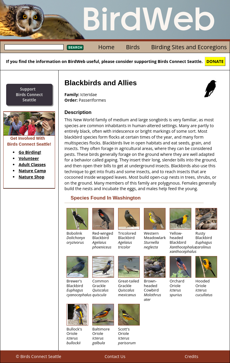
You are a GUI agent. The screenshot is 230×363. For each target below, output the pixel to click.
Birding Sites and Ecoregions (189, 47)
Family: (71, 94)
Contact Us (115, 356)
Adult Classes (32, 164)
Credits (191, 356)
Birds (133, 47)
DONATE (215, 61)
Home (106, 47)
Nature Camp (32, 170)
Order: (71, 100)
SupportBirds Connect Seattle (29, 94)
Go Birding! (30, 152)
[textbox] (34, 47)
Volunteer (29, 158)
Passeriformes (92, 100)
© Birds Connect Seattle (38, 356)
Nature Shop (32, 177)
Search (75, 47)
